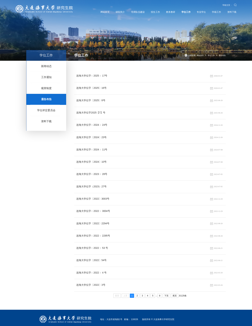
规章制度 (46, 88)
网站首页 (198, 55)
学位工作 (210, 55)
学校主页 (226, 5)
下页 (166, 293)
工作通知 (46, 77)
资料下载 (46, 122)
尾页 (175, 293)
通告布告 (46, 99)
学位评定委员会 (46, 111)
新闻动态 (46, 66)
